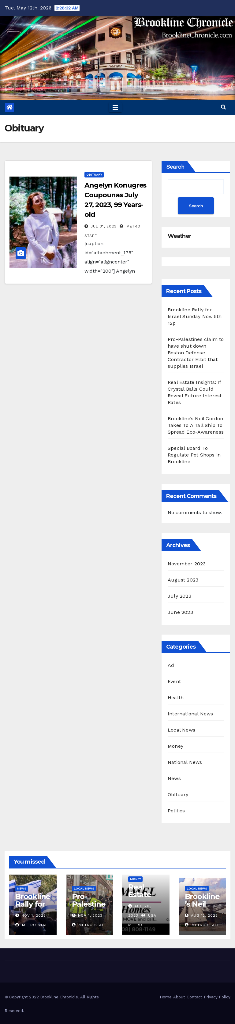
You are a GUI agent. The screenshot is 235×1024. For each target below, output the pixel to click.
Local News (181, 730)
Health (176, 697)
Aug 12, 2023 (204, 915)
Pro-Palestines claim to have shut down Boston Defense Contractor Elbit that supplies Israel (196, 352)
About (179, 997)
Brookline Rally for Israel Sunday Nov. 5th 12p (195, 316)
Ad (171, 665)
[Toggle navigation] (115, 107)
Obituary (94, 174)
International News (190, 714)
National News (185, 762)
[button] (223, 107)
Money (175, 746)
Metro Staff (32, 925)
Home (166, 997)
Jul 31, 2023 (104, 226)
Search (175, 166)
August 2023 (183, 580)
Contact (194, 997)
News (174, 778)
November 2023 (187, 564)
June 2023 (180, 612)
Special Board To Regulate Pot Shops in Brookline (194, 454)
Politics (176, 811)
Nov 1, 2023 (33, 915)
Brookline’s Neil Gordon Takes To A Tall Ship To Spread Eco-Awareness (196, 425)
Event (174, 681)
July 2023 (179, 596)
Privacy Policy (217, 997)
